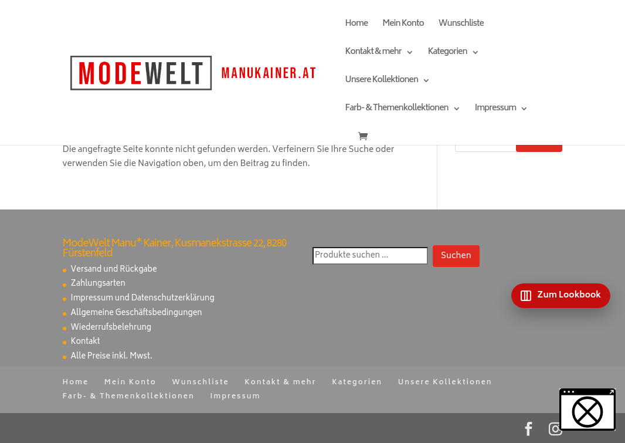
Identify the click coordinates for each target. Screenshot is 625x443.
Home (356, 25)
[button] (587, 409)
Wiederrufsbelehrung (111, 328)
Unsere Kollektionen (381, 81)
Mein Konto (402, 25)
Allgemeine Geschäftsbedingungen (136, 313)
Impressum (495, 110)
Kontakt (85, 342)
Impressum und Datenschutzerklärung (143, 299)
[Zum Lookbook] (560, 295)
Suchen (456, 256)
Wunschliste (461, 25)
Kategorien (447, 53)
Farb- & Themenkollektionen (397, 110)
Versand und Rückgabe (114, 270)
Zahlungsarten (98, 284)
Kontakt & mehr (373, 53)
